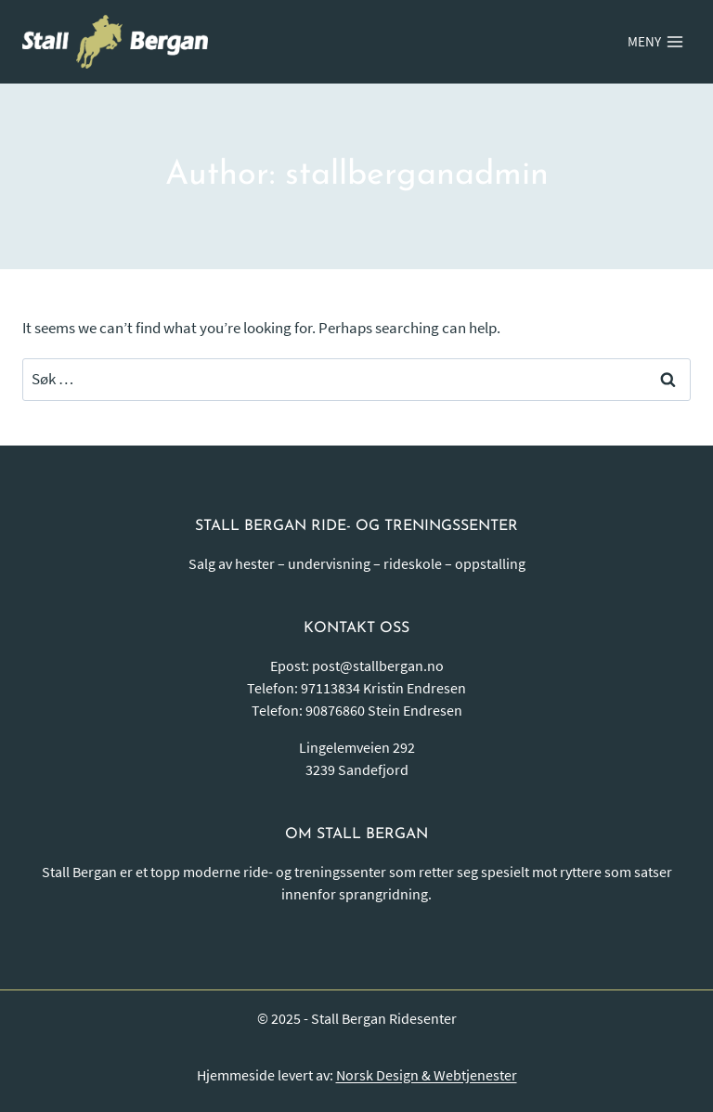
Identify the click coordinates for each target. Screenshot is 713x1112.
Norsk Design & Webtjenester (426, 1075)
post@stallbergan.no (378, 665)
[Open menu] (655, 41)
